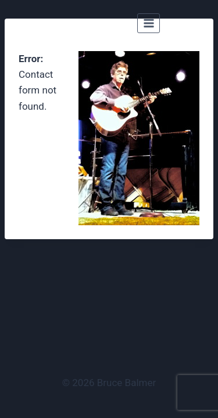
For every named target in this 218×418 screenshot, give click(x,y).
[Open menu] (148, 23)
